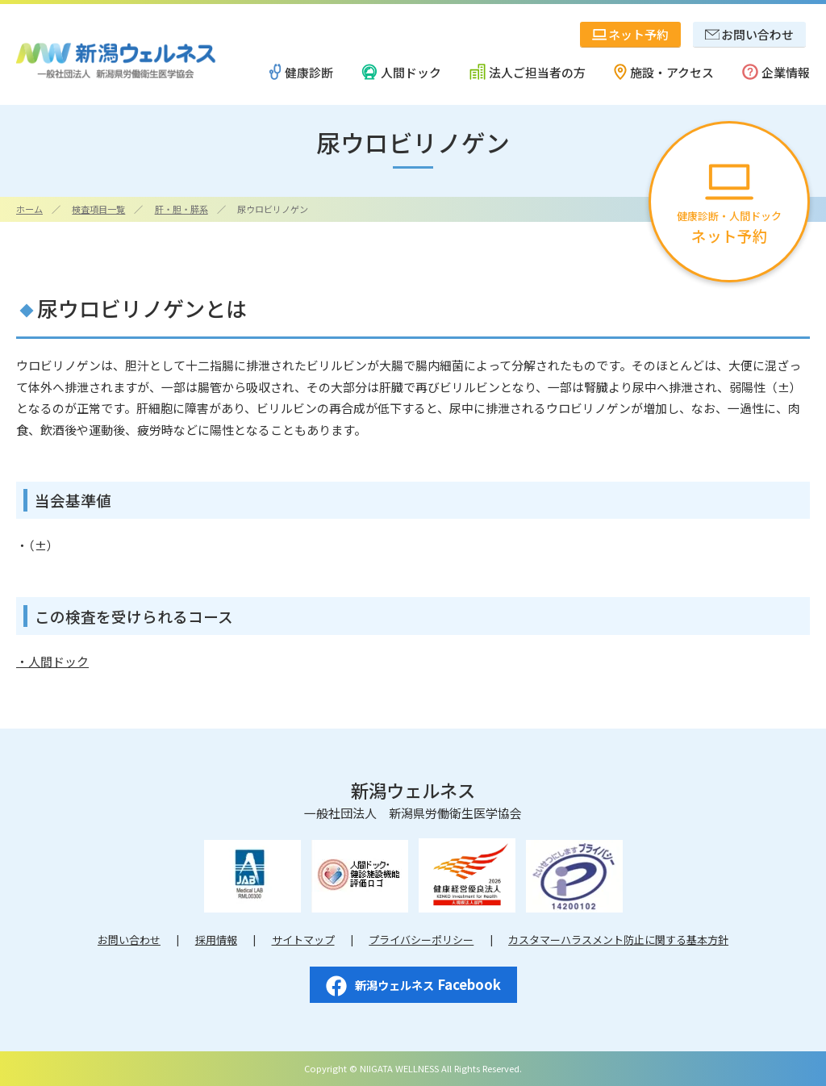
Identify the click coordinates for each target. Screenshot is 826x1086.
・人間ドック (52, 661)
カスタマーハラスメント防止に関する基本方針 (618, 939)
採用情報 (216, 939)
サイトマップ (303, 939)
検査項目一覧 (98, 209)
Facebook (413, 985)
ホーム (29, 209)
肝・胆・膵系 (181, 209)
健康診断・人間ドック (729, 205)
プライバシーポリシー (421, 939)
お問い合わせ (129, 939)
